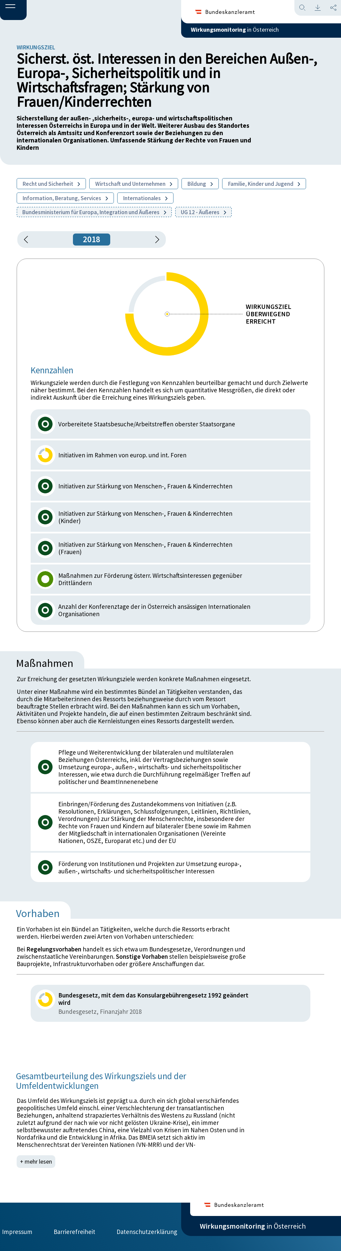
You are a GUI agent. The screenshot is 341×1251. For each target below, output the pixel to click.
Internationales (145, 198)
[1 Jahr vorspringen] (155, 239)
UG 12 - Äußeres (203, 212)
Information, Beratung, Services (65, 198)
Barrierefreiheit (74, 1227)
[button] (13, 10)
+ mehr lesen (37, 1161)
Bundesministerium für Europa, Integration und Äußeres (94, 212)
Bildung (200, 183)
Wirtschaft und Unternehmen (133, 183)
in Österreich (252, 33)
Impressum (17, 1227)
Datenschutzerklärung (147, 1227)
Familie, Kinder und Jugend (264, 183)
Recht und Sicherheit (51, 183)
